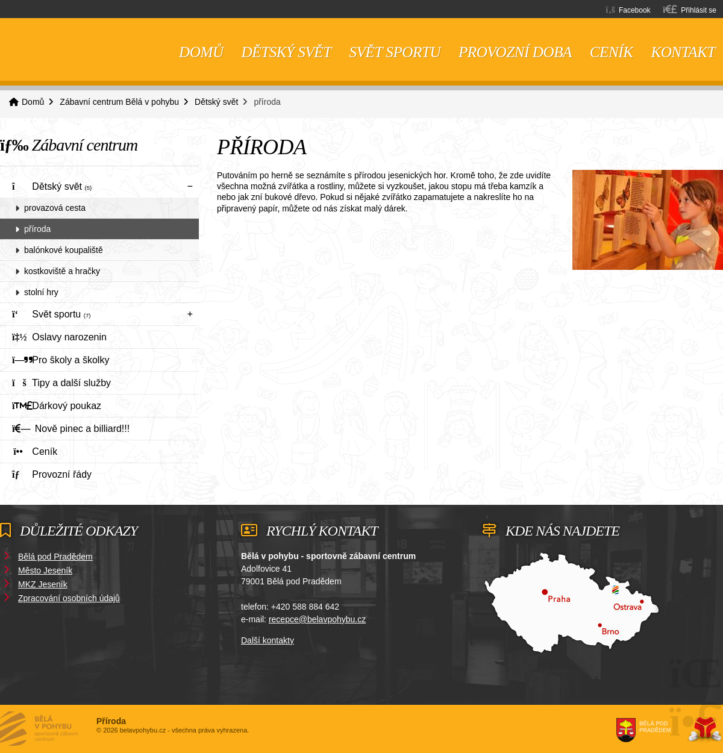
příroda (37, 229)
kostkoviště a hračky (62, 271)
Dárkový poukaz (56, 406)
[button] (689, 9)
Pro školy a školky (60, 360)
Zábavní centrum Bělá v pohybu (119, 102)
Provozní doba (515, 52)
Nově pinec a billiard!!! (71, 428)
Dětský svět (286, 52)
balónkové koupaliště (63, 250)
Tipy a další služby (61, 383)
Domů (72, 49)
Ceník (611, 52)
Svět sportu (394, 52)
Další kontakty (267, 640)
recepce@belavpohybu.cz (317, 619)
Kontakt (683, 52)
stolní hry (41, 292)
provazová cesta (55, 208)
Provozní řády (52, 474)
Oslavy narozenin (59, 337)
